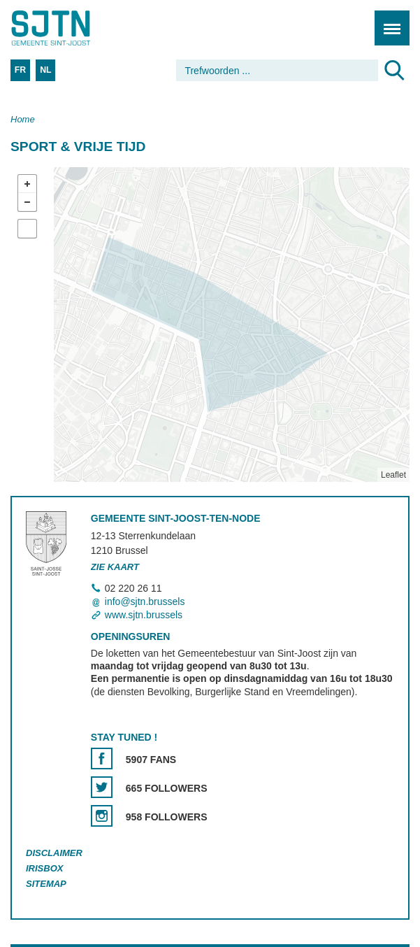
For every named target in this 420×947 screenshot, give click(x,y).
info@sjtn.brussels (145, 601)
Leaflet (393, 475)
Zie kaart (115, 567)
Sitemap (46, 883)
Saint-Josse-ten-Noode (70, 27)
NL (45, 70)
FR (20, 70)
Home (22, 119)
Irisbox (44, 868)
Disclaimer (54, 853)
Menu (387, 20)
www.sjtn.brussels (143, 615)
